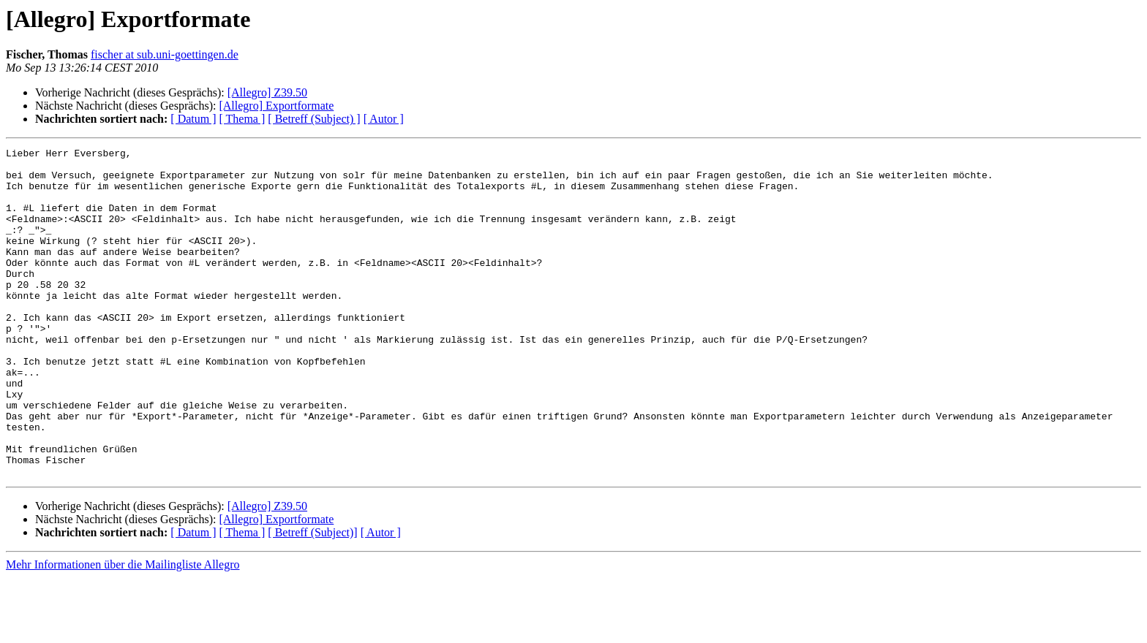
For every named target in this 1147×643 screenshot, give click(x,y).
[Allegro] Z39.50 (267, 92)
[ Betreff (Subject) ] (314, 119)
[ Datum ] (193, 119)
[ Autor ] (384, 119)
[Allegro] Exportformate (276, 105)
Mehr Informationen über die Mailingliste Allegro (122, 630)
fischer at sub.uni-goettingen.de (164, 54)
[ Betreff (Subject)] (312, 598)
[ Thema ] (242, 119)
